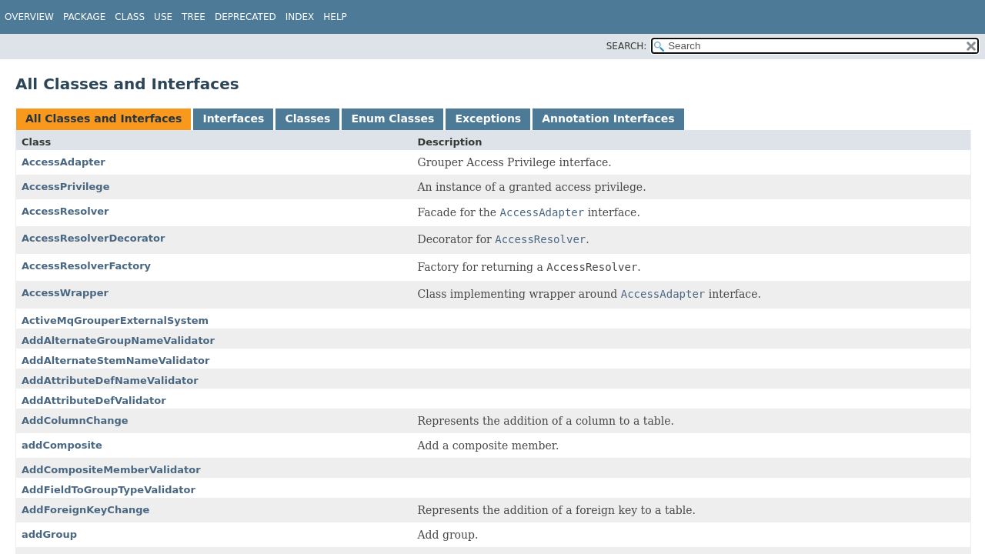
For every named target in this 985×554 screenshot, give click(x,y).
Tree (193, 17)
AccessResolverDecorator (93, 238)
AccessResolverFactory (86, 266)
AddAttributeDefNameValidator (110, 380)
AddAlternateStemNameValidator (115, 360)
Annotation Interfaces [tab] (608, 118)
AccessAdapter (63, 162)
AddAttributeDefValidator (94, 400)
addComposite (62, 445)
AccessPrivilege (66, 186)
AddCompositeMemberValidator (111, 470)
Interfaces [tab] (233, 118)
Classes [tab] (307, 118)
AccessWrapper (65, 293)
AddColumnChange (75, 420)
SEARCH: (626, 46)
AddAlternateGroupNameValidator (118, 340)
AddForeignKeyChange (85, 510)
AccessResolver (65, 211)
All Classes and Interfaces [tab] (103, 118)
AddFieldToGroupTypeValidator (108, 490)
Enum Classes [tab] (392, 118)
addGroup (49, 534)
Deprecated (245, 17)
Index (300, 17)
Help (335, 17)
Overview (29, 17)
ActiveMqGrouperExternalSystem (115, 320)
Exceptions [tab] (488, 118)
